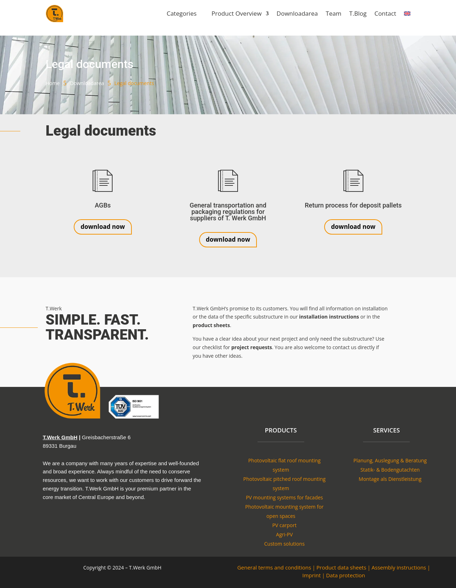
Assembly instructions (399, 567)
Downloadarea (297, 13)
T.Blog (358, 13)
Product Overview (237, 13)
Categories (182, 13)
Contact (385, 13)
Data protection (345, 575)
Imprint (311, 575)
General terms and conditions (274, 567)
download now (103, 226)
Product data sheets (341, 567)
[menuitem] (407, 13)
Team (333, 13)
